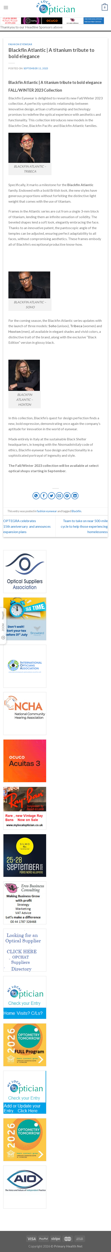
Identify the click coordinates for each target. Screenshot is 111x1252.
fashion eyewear (20, 44)
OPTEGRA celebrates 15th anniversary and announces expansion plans (27, 526)
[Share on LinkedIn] (74, 495)
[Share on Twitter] (51, 495)
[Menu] (5, 7)
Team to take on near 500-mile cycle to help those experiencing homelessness (84, 526)
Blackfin (76, 511)
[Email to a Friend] (59, 495)
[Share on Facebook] (43, 495)
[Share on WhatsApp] (36, 495)
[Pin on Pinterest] (67, 495)
